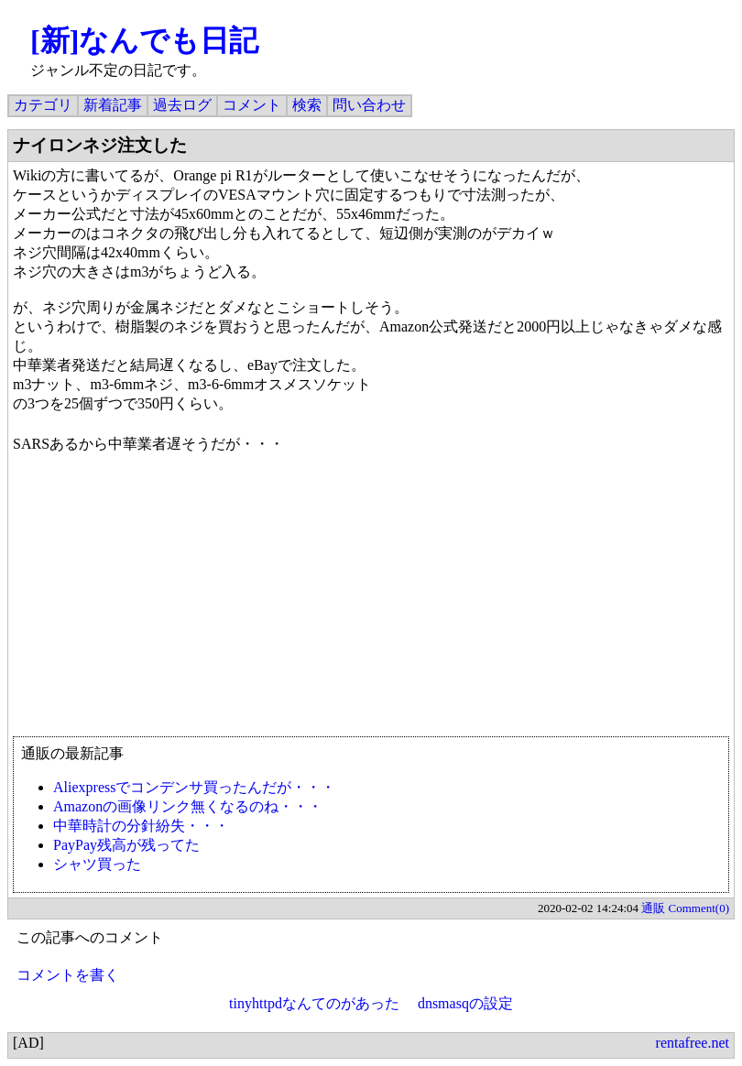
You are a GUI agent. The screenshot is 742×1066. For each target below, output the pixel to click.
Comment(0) (699, 908)
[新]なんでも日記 (144, 40)
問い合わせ (369, 105)
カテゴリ (43, 105)
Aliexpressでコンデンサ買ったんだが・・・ (194, 787)
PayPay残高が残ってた (126, 845)
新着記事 (112, 105)
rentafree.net (692, 1042)
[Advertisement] (371, 603)
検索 (307, 105)
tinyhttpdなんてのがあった (314, 1003)
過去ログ (182, 105)
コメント (252, 105)
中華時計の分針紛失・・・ (141, 825)
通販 (653, 908)
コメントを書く (67, 975)
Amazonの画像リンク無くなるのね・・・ (187, 806)
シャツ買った (97, 864)
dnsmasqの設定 (465, 1003)
